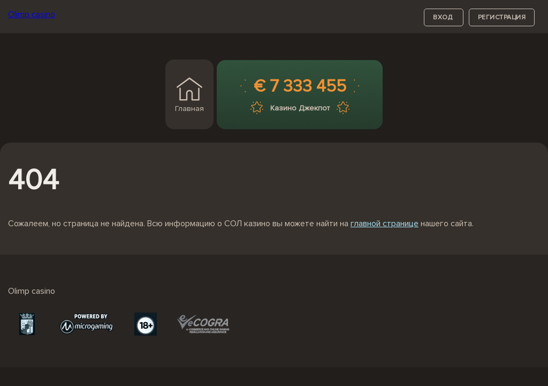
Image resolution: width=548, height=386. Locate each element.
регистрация (502, 17)
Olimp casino (31, 14)
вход (443, 17)
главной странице (384, 223)
